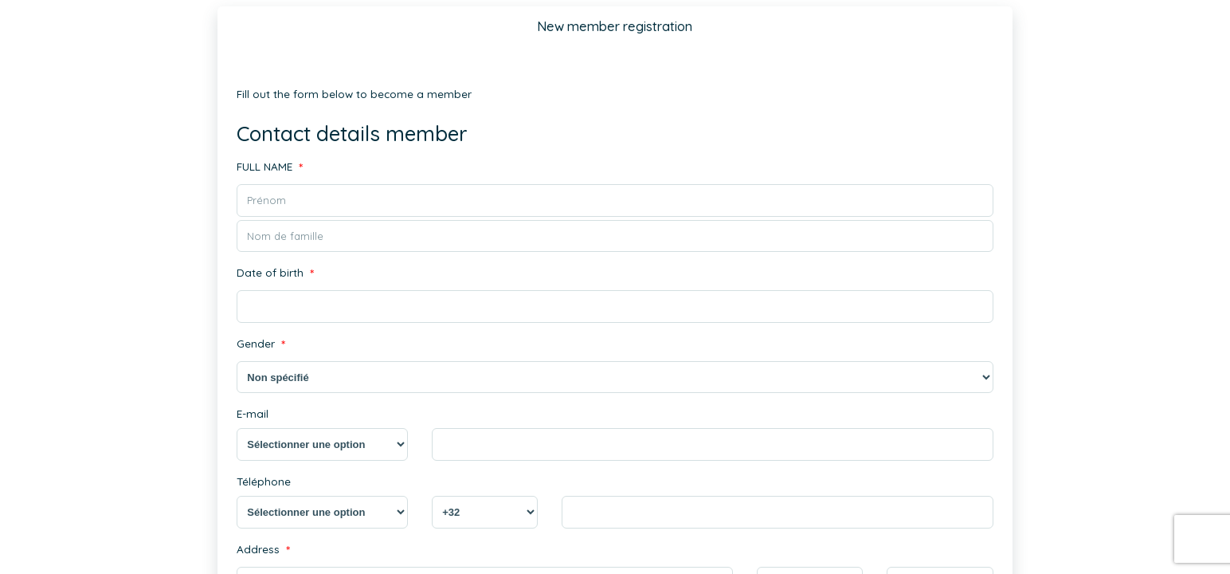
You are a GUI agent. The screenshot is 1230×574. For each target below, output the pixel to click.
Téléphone (262, 479)
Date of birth (274, 273)
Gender (260, 344)
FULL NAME (269, 167)
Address (261, 548)
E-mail (251, 412)
